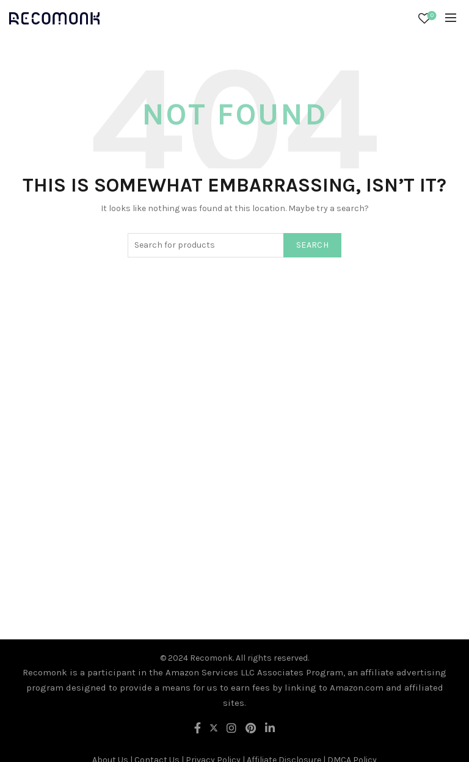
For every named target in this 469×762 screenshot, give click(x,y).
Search (312, 245)
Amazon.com (357, 687)
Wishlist (430, 16)
